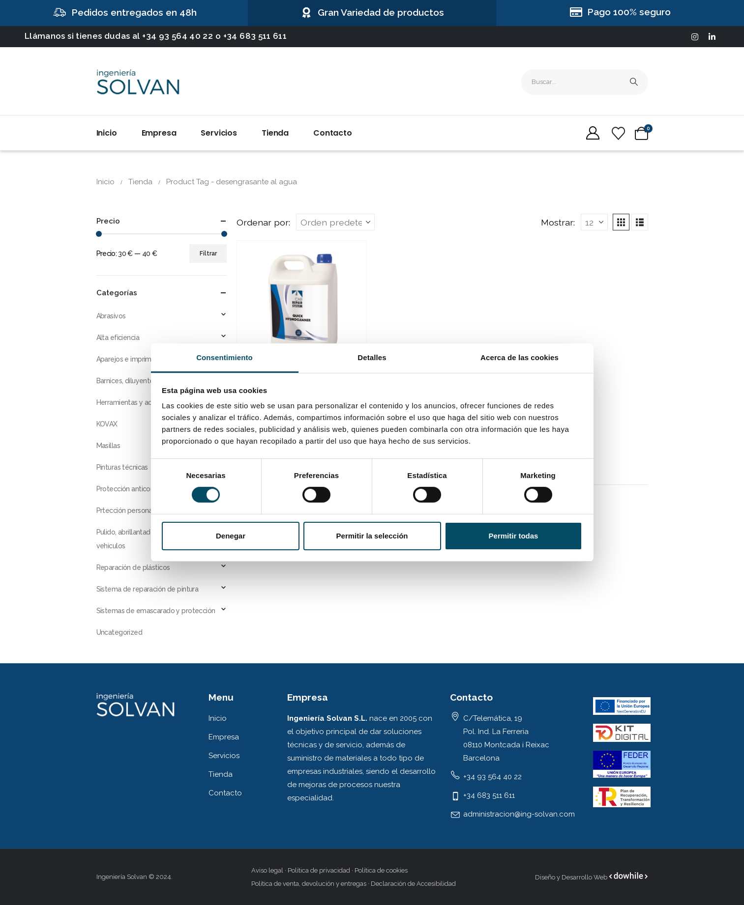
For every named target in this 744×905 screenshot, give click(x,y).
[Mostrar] (594, 222)
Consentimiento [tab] (224, 357)
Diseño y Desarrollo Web (572, 877)
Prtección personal (125, 510)
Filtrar (208, 253)
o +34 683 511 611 (251, 36)
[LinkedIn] (712, 37)
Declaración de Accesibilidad (413, 883)
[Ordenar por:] (335, 222)
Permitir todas (513, 536)
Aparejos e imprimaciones (135, 359)
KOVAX (107, 424)
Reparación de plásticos (133, 567)
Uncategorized (119, 632)
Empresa (159, 133)
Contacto (332, 133)
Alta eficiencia (117, 337)
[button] (621, 222)
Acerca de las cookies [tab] (519, 357)
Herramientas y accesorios (137, 402)
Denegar (230, 536)
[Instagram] (695, 37)
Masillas (108, 446)
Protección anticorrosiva (133, 489)
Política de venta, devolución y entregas (308, 883)
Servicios (219, 133)
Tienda (275, 133)
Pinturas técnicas (122, 467)
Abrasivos (111, 316)
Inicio (106, 133)
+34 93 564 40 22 (177, 36)
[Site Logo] (138, 82)
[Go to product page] (301, 305)
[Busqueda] (634, 82)
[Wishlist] (618, 133)
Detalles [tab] (371, 357)
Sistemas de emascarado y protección (155, 611)
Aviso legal (267, 870)
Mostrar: (558, 222)
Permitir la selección (372, 536)
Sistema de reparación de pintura (147, 589)
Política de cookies (381, 870)
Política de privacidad (319, 870)
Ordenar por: (263, 222)
